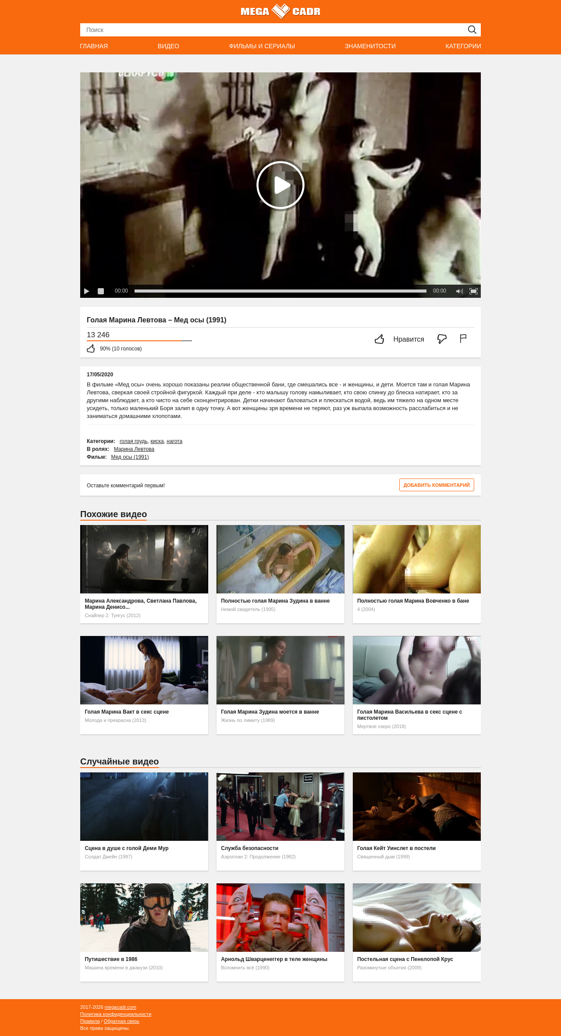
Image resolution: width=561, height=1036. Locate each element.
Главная (94, 46)
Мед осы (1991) (130, 457)
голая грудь (134, 441)
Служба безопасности (249, 848)
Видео (168, 46)
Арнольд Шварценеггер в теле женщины (274, 959)
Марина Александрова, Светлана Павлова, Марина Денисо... (140, 604)
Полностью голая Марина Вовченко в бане (413, 601)
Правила (90, 1021)
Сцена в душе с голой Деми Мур (126, 848)
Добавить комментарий (437, 485)
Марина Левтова (134, 449)
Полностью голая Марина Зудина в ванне (275, 601)
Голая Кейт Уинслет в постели (396, 848)
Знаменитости (370, 46)
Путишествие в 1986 (111, 959)
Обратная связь (121, 1021)
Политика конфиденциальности (115, 1014)
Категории (463, 46)
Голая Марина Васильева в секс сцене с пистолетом (409, 715)
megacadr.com (120, 1007)
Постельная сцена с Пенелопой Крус (405, 959)
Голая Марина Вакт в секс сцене (127, 712)
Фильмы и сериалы (262, 46)
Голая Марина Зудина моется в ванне (270, 712)
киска (156, 441)
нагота (174, 441)
